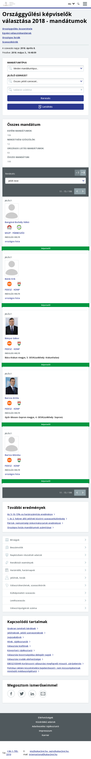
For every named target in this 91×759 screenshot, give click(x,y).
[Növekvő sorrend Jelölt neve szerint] (77, 173)
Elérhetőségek (45, 711)
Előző (77, 191)
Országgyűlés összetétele (17, 28)
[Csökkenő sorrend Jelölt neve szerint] (83, 173)
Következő (83, 191)
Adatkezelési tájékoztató (45, 720)
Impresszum (45, 724)
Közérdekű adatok (45, 715)
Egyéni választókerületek (16, 33)
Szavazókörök (10, 41)
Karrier (45, 728)
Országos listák (11, 37)
